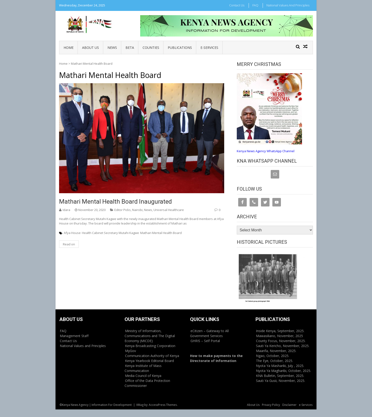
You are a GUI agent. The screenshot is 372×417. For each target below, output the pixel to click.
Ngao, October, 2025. (272, 355)
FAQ (255, 5)
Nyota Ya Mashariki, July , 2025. (280, 365)
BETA (130, 47)
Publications (180, 47)
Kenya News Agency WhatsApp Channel (265, 151)
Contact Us (236, 5)
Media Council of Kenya (143, 375)
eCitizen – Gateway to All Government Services (209, 333)
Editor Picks (122, 210)
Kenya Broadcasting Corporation (150, 346)
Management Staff (74, 336)
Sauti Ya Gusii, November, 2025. (280, 380)
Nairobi (137, 210)
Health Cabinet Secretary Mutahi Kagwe (110, 232)
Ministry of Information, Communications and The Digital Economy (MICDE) (150, 336)
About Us (90, 47)
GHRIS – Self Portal (205, 341)
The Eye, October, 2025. (274, 360)
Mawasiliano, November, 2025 (279, 336)
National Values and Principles (287, 5)
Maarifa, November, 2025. (276, 350)
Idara (66, 210)
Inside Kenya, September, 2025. (280, 331)
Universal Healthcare (168, 210)
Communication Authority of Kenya (152, 355)
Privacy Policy (271, 405)
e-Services (209, 47)
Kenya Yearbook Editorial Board (149, 360)
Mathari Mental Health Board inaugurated (115, 201)
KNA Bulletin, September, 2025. (280, 375)
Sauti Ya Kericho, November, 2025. (282, 346)
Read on (69, 244)
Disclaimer (289, 405)
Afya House (72, 232)
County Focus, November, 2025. (281, 341)
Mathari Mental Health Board (161, 232)
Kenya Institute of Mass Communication (143, 368)
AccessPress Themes (163, 405)
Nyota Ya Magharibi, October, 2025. (283, 370)
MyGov (130, 350)
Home (69, 47)
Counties (151, 47)
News (112, 47)
